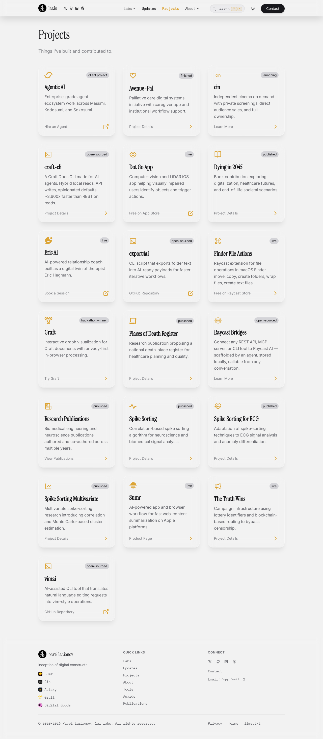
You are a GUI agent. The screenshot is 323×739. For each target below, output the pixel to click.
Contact (272, 8)
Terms (234, 723)
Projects (170, 8)
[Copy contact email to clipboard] (234, 679)
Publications (135, 703)
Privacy (216, 723)
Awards (129, 696)
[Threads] (83, 8)
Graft (46, 697)
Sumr (45, 674)
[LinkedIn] (77, 8)
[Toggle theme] (253, 9)
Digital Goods (54, 705)
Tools (128, 689)
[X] (65, 8)
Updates (149, 8)
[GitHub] (71, 8)
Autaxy (47, 689)
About (192, 8)
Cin (44, 681)
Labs (130, 8)
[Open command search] (227, 9)
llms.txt (252, 723)
